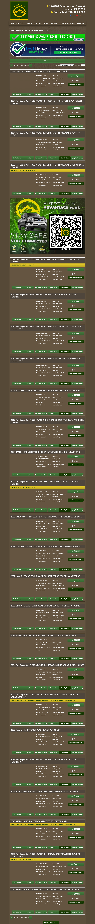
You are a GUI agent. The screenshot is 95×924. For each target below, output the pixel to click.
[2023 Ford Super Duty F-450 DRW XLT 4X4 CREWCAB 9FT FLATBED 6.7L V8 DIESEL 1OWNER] (22, 498)
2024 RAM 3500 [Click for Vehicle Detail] (45, 452)
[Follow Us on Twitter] (74, 15)
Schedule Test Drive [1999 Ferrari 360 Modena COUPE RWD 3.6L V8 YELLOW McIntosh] (41, 94)
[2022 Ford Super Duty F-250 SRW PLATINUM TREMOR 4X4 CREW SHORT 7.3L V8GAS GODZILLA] (22, 711)
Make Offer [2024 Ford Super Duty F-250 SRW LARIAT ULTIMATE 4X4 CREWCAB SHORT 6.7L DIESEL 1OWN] (53, 383)
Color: (54, 81)
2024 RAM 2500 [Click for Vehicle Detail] (44, 791)
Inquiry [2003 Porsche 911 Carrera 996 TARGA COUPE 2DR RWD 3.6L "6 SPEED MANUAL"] (29, 413)
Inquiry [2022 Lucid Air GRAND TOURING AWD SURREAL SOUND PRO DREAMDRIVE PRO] (29, 599)
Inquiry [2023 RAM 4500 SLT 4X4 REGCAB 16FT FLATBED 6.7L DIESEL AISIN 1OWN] (29, 658)
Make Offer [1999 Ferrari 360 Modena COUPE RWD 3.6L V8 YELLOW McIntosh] (53, 94)
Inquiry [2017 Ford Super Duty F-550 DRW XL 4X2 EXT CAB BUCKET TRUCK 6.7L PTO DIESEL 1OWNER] (29, 445)
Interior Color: (56, 83)
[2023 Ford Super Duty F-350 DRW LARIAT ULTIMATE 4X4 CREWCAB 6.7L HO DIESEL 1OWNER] (22, 181)
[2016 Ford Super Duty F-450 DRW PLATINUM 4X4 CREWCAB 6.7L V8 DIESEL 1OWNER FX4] (22, 773)
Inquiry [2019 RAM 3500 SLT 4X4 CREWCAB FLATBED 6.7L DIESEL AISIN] (29, 847)
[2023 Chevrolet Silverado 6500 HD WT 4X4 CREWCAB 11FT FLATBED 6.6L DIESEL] (22, 557)
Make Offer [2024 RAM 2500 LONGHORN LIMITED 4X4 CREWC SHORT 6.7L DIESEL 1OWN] (53, 814)
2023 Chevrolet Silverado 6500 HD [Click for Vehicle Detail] (46, 546)
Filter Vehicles (47, 61)
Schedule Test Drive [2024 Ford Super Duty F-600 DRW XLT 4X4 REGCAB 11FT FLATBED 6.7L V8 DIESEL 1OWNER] (41, 126)
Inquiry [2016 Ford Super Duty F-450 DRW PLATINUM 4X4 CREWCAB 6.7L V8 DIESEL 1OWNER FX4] (29, 784)
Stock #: (38, 75)
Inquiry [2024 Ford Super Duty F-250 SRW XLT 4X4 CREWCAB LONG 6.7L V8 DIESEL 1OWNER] (29, 688)
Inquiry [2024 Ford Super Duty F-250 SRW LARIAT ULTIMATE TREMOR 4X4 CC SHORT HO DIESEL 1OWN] (29, 351)
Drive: (54, 75)
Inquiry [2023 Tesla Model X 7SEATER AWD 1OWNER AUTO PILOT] (29, 752)
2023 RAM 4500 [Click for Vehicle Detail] (43, 635)
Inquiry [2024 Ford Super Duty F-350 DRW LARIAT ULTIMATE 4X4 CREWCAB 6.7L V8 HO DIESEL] (29, 158)
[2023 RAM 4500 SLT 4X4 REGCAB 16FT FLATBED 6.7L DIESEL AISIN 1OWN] (22, 646)
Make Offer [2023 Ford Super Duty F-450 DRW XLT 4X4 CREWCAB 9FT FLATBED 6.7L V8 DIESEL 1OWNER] (53, 510)
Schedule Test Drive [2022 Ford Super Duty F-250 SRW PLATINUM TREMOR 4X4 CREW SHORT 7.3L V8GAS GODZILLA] (41, 723)
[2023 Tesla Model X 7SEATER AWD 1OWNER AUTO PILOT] (22, 741)
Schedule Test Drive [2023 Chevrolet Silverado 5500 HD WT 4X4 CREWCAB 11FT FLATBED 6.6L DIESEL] (41, 539)
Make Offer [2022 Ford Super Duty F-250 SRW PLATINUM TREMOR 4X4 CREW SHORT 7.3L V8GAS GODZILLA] (53, 723)
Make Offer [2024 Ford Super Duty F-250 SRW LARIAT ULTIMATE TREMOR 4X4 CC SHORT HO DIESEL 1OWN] (53, 351)
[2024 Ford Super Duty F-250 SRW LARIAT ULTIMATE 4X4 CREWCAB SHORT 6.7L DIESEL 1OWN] (22, 372)
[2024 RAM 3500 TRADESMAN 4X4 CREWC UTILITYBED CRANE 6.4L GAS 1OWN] (22, 463)
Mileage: (38, 81)
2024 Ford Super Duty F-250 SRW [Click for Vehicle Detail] (47, 665)
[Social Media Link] (80, 15)
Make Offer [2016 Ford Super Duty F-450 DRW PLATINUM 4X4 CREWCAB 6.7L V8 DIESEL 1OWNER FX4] (53, 784)
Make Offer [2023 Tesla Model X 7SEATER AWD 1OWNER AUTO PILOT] (53, 752)
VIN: (37, 78)
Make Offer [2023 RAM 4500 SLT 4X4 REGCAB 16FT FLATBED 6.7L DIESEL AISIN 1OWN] (53, 658)
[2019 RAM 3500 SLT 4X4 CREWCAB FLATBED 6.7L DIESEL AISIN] (22, 835)
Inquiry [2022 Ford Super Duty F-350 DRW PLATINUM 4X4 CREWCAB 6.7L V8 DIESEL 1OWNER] (29, 319)
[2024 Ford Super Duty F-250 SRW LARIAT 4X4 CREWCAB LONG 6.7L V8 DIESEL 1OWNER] (22, 276)
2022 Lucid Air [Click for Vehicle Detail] (45, 576)
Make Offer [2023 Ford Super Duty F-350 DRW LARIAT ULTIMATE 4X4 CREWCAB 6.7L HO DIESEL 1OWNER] (53, 193)
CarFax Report (17, 94)
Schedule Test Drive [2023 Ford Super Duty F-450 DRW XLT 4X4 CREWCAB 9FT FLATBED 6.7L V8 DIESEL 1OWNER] (41, 510)
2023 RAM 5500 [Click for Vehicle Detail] (45, 889)
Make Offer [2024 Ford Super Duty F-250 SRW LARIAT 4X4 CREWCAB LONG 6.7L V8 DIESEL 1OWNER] (53, 287)
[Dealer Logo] (19, 10)
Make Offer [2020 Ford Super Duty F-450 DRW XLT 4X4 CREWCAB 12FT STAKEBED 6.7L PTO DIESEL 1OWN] (53, 882)
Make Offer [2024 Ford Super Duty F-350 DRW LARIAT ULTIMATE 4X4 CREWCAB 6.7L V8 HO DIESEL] (53, 158)
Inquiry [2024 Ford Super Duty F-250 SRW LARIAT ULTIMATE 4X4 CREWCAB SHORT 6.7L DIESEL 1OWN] (29, 383)
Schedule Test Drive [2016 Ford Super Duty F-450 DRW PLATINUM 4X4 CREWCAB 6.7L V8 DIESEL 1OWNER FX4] (41, 784)
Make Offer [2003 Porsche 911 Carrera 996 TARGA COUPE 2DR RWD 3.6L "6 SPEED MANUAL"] (53, 413)
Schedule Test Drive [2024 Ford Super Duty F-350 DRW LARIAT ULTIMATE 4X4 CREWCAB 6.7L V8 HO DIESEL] (41, 158)
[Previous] (11, 65)
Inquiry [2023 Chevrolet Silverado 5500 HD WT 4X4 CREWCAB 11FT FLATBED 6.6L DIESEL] (29, 539)
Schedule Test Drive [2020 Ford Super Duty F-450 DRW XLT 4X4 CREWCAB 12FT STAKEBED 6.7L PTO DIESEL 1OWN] (41, 882)
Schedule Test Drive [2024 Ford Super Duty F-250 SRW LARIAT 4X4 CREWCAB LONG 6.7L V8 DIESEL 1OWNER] (41, 287)
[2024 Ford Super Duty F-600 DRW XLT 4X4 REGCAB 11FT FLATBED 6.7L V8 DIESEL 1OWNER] (22, 114)
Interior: (54, 86)
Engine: (38, 83)
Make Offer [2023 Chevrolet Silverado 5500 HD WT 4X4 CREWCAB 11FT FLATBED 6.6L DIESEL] (53, 539)
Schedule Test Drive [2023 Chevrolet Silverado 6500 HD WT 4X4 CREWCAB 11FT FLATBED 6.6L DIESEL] (41, 569)
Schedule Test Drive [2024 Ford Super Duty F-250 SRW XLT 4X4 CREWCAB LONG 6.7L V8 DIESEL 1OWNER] (41, 688)
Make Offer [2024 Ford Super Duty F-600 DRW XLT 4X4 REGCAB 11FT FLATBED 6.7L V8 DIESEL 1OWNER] (53, 126)
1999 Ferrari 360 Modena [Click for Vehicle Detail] (39, 71)
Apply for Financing (77, 94)
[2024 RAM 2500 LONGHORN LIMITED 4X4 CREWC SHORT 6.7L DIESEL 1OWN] (22, 802)
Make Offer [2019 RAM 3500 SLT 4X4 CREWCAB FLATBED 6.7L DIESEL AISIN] (53, 847)
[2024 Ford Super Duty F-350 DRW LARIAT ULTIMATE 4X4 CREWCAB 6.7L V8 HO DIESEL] (22, 146)
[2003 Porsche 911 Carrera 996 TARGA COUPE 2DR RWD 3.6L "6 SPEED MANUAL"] (22, 401)
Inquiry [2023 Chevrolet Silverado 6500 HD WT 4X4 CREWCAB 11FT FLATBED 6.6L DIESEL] (29, 569)
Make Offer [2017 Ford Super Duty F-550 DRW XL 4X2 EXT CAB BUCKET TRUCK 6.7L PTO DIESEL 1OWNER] (53, 445)
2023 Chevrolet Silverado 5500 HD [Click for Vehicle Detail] (46, 517)
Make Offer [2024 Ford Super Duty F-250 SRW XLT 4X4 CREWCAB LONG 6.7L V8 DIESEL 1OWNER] (53, 688)
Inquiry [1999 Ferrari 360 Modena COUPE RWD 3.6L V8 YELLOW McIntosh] (29, 94)
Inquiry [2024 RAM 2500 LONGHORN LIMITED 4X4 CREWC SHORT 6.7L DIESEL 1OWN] (29, 814)
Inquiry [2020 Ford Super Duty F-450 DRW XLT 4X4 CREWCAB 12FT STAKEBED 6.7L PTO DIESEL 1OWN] (29, 882)
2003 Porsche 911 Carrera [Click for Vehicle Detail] (46, 390)
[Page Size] (83, 65)
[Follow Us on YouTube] (77, 15)
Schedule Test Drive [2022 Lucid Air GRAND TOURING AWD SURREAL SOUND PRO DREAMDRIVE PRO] (41, 599)
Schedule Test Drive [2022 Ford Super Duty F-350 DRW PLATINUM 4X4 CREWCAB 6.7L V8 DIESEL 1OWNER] (41, 319)
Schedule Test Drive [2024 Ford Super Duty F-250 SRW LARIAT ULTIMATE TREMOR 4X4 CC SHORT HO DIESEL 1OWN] (41, 351)
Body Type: (55, 78)
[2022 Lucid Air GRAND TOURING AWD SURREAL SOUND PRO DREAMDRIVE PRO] (22, 587)
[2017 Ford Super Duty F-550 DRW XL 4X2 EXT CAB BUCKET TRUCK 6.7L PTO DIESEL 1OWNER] (22, 433)
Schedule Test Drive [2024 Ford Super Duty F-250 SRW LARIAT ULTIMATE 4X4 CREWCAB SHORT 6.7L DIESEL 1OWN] (41, 383)
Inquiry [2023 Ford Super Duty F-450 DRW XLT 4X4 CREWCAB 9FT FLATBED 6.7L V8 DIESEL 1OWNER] (29, 510)
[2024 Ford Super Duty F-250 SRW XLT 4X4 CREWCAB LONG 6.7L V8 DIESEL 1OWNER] (22, 676)
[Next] (30, 65)
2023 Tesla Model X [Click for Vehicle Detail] (35, 730)
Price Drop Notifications (75, 84)
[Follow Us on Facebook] (71, 15)
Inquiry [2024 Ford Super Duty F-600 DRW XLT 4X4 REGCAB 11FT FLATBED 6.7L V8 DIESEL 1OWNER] (29, 126)
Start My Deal (65, 94)
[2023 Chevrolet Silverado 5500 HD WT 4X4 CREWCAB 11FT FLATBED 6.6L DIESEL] (22, 528)
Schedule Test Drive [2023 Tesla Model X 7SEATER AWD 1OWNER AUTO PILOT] (41, 752)
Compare (76, 80)
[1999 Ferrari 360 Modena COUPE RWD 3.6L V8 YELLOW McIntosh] (22, 82)
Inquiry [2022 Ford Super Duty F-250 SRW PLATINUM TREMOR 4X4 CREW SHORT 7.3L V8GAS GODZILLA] (29, 723)
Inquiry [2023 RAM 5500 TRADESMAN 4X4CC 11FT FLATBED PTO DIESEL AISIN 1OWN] (29, 912)
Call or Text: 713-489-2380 (69, 12)
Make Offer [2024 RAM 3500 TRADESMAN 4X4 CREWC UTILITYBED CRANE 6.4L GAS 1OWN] (53, 475)
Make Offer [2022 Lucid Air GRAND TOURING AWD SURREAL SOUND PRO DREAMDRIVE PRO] (53, 599)
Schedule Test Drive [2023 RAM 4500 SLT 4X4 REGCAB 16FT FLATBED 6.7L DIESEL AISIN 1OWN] (41, 658)
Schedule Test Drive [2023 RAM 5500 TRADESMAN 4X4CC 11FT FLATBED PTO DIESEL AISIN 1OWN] (41, 912)
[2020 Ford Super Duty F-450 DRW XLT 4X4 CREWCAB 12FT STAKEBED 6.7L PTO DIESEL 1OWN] (22, 870)
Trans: (38, 86)
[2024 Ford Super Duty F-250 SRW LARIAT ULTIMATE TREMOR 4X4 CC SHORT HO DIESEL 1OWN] (22, 340)
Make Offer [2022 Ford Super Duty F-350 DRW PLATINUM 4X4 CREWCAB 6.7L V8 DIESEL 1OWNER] (53, 319)
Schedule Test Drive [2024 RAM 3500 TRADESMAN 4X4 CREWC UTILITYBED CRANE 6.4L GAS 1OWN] (41, 475)
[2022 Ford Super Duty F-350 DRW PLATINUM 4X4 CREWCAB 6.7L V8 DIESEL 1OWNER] (22, 308)
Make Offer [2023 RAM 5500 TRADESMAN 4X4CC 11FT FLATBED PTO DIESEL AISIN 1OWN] (53, 912)
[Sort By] (67, 65)
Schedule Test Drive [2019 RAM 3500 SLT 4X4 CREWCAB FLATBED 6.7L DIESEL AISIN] (41, 847)
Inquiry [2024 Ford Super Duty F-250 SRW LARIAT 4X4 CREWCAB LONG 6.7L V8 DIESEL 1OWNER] (29, 287)
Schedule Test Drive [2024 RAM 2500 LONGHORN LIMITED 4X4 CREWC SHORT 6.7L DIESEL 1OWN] (41, 814)
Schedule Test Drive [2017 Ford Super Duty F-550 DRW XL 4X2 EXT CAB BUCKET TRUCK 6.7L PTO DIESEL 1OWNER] (41, 445)
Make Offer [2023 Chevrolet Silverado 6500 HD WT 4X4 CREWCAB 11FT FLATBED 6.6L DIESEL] (53, 569)
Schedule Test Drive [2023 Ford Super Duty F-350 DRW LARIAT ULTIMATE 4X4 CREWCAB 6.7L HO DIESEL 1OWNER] (41, 193)
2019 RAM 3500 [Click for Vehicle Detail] (39, 821)
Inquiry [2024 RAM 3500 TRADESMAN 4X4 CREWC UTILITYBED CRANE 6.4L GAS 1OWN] (29, 475)
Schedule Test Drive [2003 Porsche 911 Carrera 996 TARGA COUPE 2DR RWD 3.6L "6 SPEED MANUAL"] (41, 413)
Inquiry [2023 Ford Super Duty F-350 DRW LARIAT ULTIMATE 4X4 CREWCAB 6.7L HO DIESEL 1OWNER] (29, 193)
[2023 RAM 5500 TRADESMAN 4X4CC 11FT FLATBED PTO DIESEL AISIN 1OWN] (22, 900)
